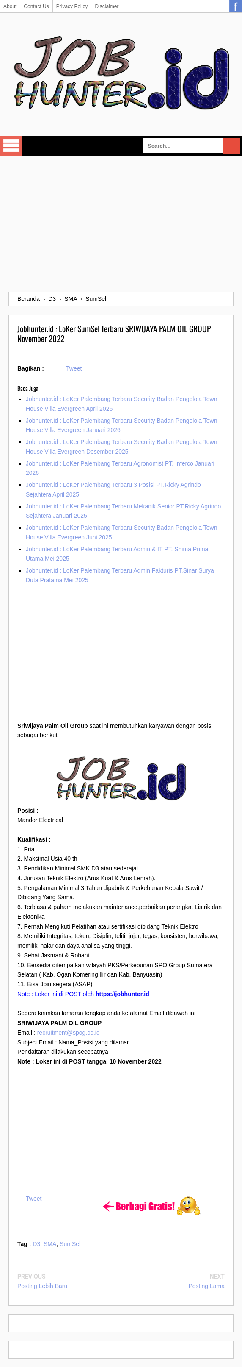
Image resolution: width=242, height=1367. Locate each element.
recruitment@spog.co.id (68, 1032)
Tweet (74, 368)
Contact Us (36, 6)
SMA (50, 1244)
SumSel (70, 1244)
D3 (36, 1244)
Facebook (235, 6)
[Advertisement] (121, 223)
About (9, 6)
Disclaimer (106, 6)
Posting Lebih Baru (42, 1286)
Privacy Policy (72, 6)
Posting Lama (206, 1286)
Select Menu (11, 146)
